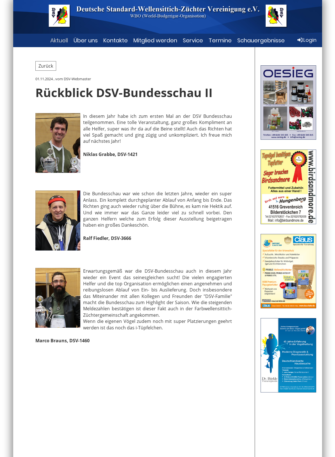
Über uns (86, 40)
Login (306, 39)
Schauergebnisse (261, 40)
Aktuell (59, 40)
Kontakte (115, 40)
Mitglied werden (155, 40)
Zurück (45, 66)
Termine (220, 40)
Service (193, 40)
